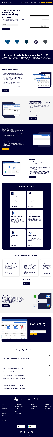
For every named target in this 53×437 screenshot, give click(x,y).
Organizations (18, 413)
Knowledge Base (48, 406)
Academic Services (19, 406)
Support (35, 2)
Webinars (47, 411)
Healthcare (4, 415)
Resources (27, 2)
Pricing (31, 2)
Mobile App (4, 420)
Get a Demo (49, 2)
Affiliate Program (18, 408)
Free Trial (43, 2)
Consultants (4, 411)
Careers (32, 408)
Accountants (4, 408)
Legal (3, 406)
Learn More (5, 90)
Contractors (4, 413)
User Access (47, 408)
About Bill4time (34, 406)
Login (39, 2)
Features (22, 2)
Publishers (17, 411)
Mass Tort (3, 418)
